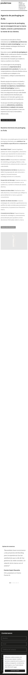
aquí (15, 667)
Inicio (20, 2)
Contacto (22, 9)
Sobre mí (22, 4)
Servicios (22, 5)
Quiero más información (8, 120)
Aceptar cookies (15, 670)
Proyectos (22, 7)
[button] (10, 582)
